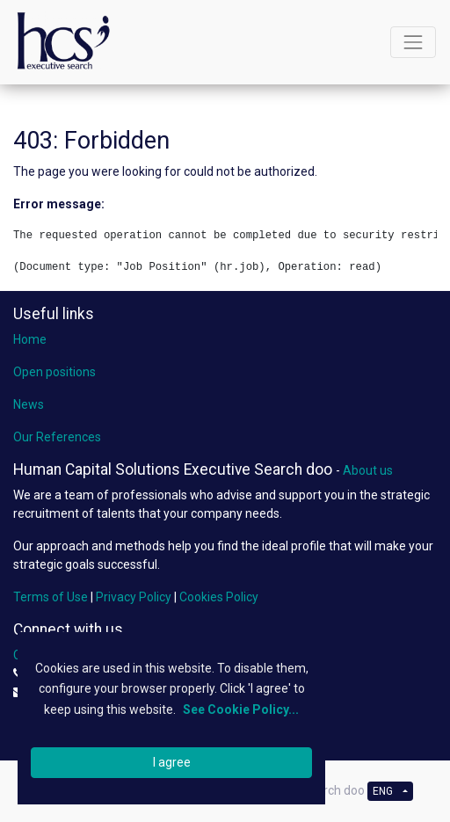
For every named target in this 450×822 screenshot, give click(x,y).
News (28, 404)
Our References (57, 437)
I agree (172, 762)
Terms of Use (50, 597)
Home (30, 339)
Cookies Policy (218, 597)
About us (368, 470)
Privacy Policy (133, 597)
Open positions (54, 372)
